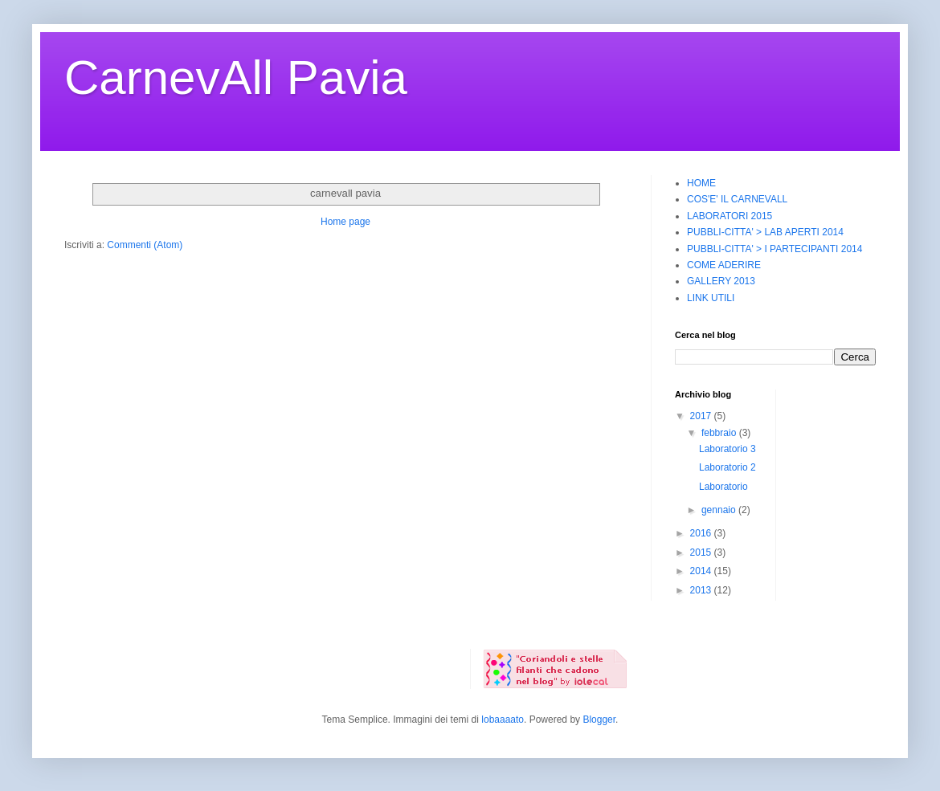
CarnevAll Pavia (235, 77)
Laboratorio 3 (727, 449)
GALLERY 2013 (721, 281)
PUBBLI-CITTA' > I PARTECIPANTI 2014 (774, 249)
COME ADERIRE (724, 265)
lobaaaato (502, 719)
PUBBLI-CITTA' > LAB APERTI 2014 (765, 232)
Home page (345, 221)
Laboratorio (723, 486)
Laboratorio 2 (727, 467)
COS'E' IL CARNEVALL (737, 199)
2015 (702, 552)
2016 (702, 533)
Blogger (598, 719)
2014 (702, 571)
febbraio (720, 432)
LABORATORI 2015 (729, 216)
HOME (701, 183)
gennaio (719, 510)
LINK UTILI (710, 298)
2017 (702, 416)
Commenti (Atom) (144, 245)
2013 (702, 590)
